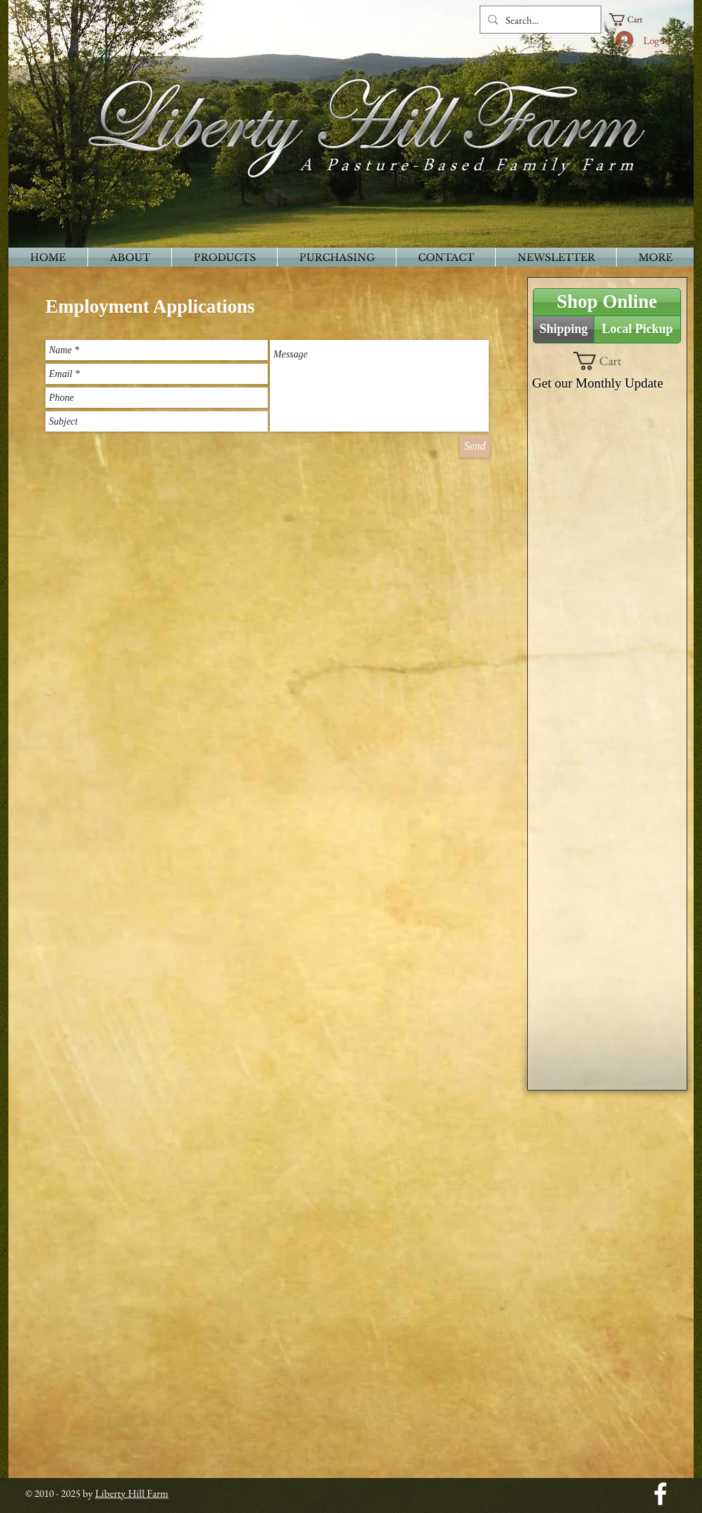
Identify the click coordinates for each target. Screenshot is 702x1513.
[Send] (474, 446)
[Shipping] (563, 329)
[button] (632, 19)
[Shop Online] (607, 302)
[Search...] (538, 19)
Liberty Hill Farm (132, 1493)
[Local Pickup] (637, 329)
